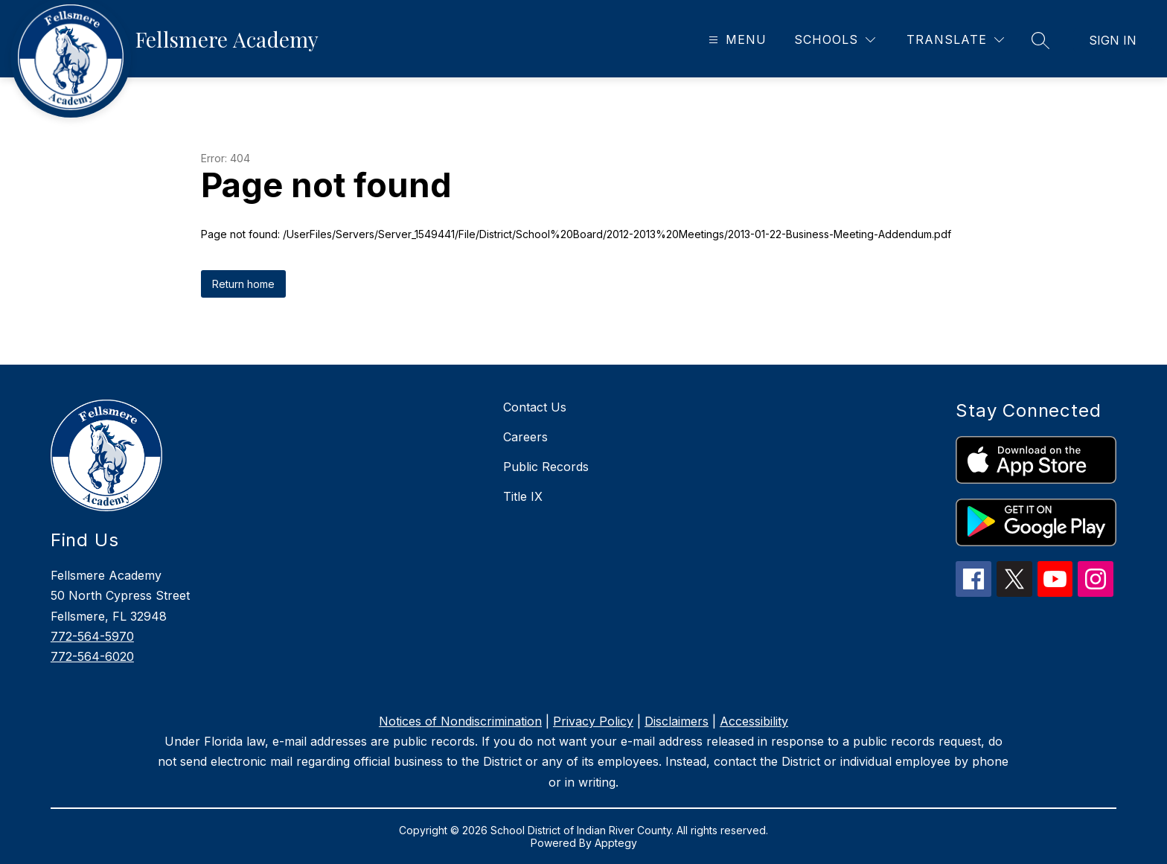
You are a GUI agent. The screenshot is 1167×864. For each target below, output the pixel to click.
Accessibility (754, 721)
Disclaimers (677, 721)
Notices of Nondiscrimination (460, 721)
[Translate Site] (955, 40)
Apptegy (616, 842)
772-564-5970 (92, 636)
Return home (243, 284)
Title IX (523, 496)
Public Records (546, 466)
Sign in (1112, 40)
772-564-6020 (92, 656)
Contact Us (534, 407)
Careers (525, 436)
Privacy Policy (593, 721)
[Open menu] (736, 40)
